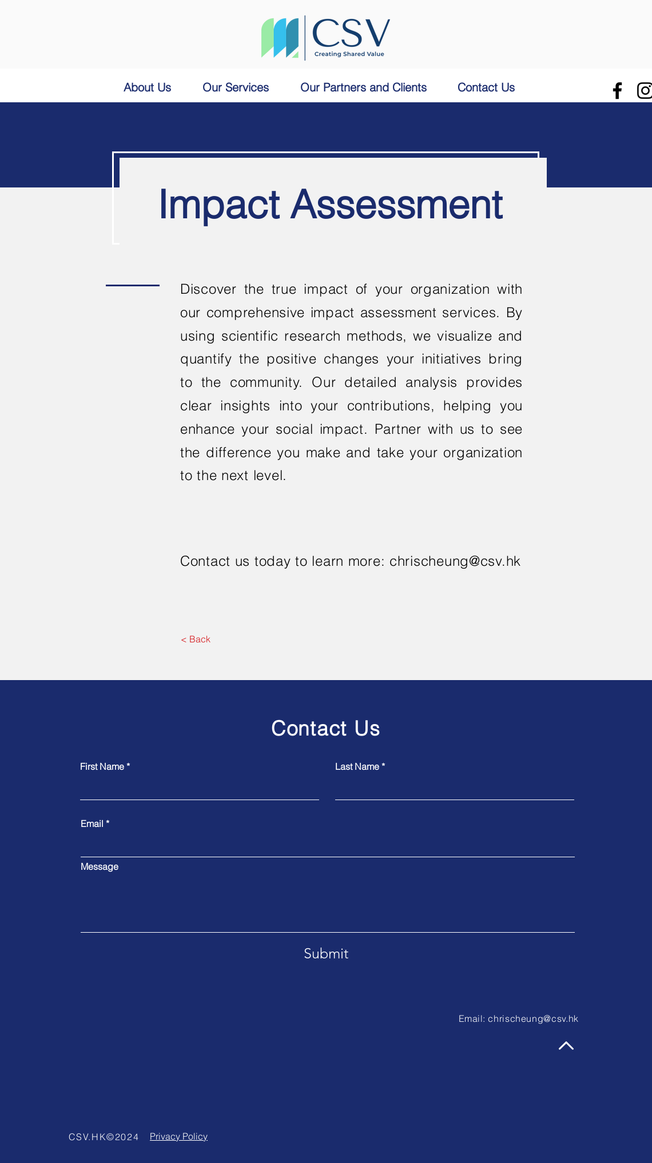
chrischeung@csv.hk (455, 561)
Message (99, 866)
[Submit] (326, 953)
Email (92, 823)
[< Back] (195, 639)
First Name (102, 766)
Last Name (357, 766)
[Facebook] (617, 90)
